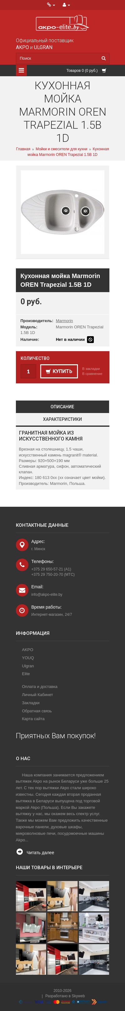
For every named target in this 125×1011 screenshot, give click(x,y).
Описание (62, 406)
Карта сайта (33, 718)
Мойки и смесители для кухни (62, 149)
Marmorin (64, 320)
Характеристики (62, 419)
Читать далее (40, 852)
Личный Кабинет (37, 694)
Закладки (31, 702)
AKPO (27, 649)
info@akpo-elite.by (47, 594)
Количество (35, 358)
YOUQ (28, 657)
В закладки (91, 369)
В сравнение (92, 374)
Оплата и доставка (40, 686)
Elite (26, 673)
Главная (23, 149)
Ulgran (28, 666)
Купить (59, 371)
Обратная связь (37, 711)
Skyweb (78, 996)
